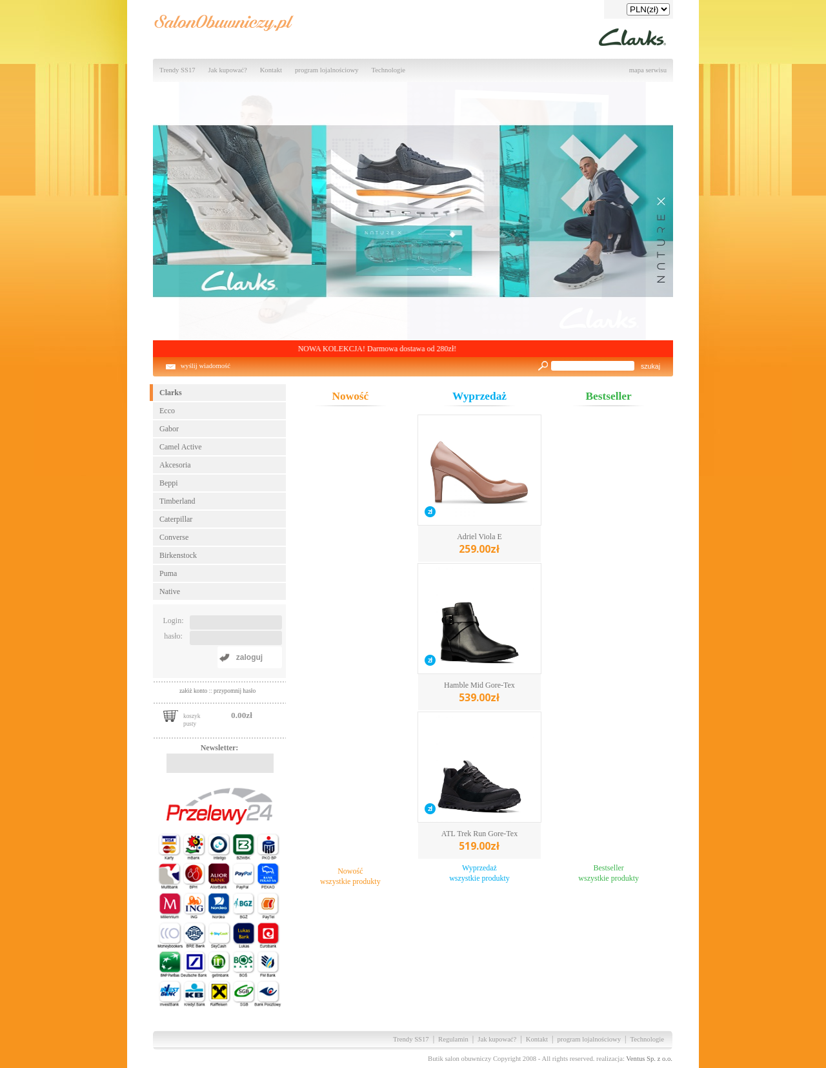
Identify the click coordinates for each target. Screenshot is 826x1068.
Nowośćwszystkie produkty (350, 876)
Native (169, 591)
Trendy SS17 (177, 70)
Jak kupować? (227, 70)
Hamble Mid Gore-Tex (479, 692)
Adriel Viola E (479, 544)
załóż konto (194, 691)
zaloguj (249, 657)
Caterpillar (175, 519)
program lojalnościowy (327, 70)
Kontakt (271, 70)
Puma (168, 573)
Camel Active (180, 446)
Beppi (168, 483)
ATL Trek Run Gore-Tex (479, 841)
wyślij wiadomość (205, 365)
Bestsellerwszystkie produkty (608, 873)
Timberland (177, 501)
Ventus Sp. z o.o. (649, 1058)
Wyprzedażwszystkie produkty (479, 873)
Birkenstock (178, 555)
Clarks (170, 392)
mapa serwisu (648, 70)
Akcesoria (175, 464)
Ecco (167, 410)
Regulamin (453, 1039)
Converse (173, 537)
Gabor (169, 428)
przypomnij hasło (235, 691)
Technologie (389, 70)
